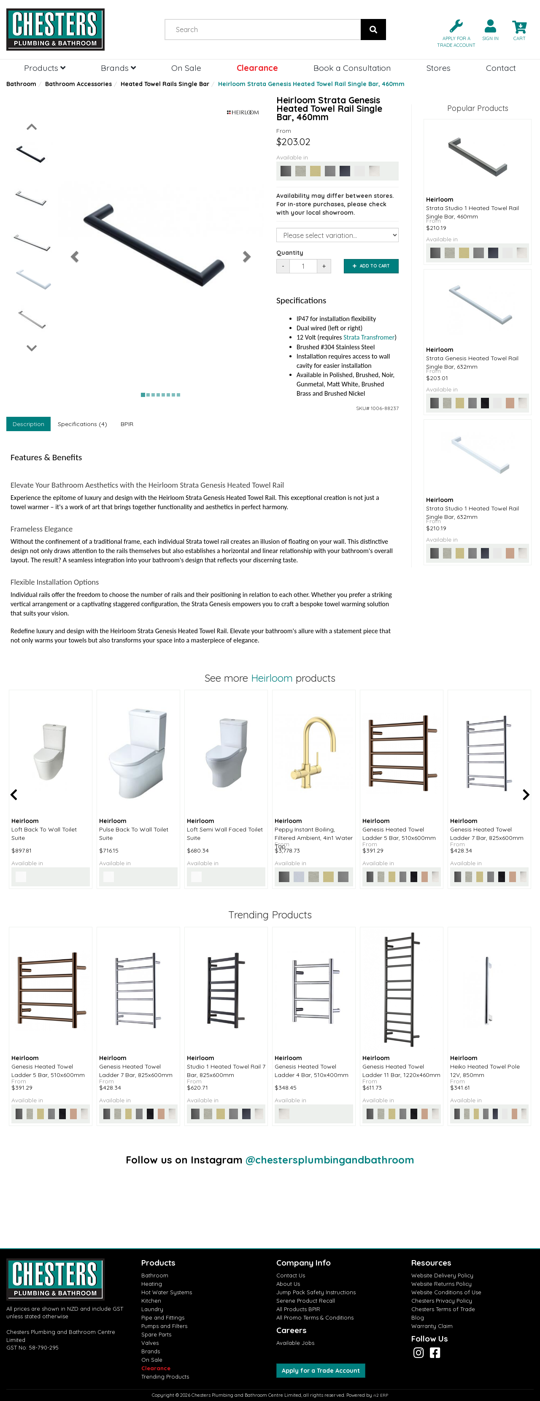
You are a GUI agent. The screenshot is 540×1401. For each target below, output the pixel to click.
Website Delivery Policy (442, 1275)
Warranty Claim (432, 1326)
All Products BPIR (298, 1309)
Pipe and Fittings (162, 1317)
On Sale (186, 67)
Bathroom (21, 84)
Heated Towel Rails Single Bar (165, 84)
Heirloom (272, 678)
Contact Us (290, 1275)
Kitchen (151, 1300)
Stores (439, 67)
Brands (118, 67)
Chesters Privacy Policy (441, 1300)
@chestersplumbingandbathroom (330, 1159)
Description (28, 424)
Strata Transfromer (368, 337)
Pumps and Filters (164, 1326)
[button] (452, 33)
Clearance (257, 67)
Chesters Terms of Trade (443, 1309)
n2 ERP (380, 1395)
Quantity (289, 252)
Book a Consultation (352, 67)
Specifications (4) (82, 424)
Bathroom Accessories (78, 84)
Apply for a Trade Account (321, 1370)
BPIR (127, 424)
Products (44, 67)
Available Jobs (295, 1342)
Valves (150, 1342)
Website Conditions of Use (446, 1292)
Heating (151, 1283)
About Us (288, 1283)
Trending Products (165, 1376)
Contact (501, 67)
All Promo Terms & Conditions (315, 1317)
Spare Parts (156, 1334)
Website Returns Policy (441, 1283)
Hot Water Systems (166, 1292)
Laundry (152, 1309)
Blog (417, 1317)
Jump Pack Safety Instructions (316, 1292)
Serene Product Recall (305, 1300)
